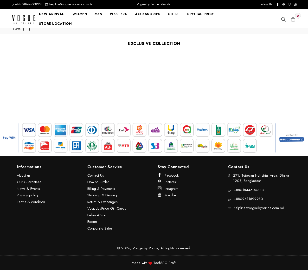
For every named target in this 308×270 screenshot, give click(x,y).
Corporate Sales (100, 228)
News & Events (28, 188)
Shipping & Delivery (102, 195)
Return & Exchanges (102, 202)
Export (92, 221)
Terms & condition (31, 202)
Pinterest (167, 182)
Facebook (168, 175)
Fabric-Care (96, 215)
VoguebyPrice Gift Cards (106, 208)
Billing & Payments (101, 188)
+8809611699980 (248, 198)
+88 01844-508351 (27, 4)
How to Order (98, 182)
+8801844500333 (249, 190)
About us (24, 175)
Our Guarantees (29, 182)
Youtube (167, 195)
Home (16, 29)
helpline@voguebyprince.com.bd (69, 4)
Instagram (168, 188)
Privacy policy (27, 195)
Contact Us (95, 175)
